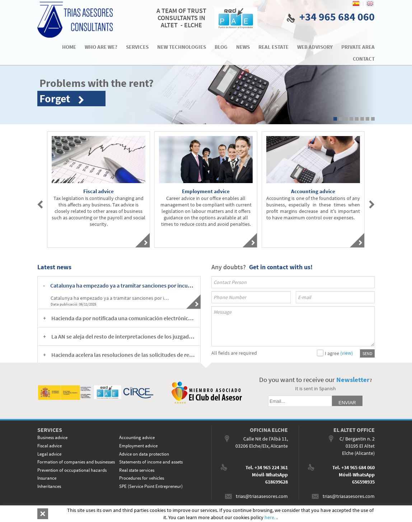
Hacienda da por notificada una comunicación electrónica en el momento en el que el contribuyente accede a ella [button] (123, 318)
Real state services (136, 470)
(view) (346, 353)
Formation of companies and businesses (76, 462)
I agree (332, 353)
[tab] (119, 285)
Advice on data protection (144, 454)
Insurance (46, 478)
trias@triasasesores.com (262, 496)
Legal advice (49, 454)
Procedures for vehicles (141, 478)
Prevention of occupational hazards (72, 470)
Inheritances (49, 486)
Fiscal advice (49, 446)
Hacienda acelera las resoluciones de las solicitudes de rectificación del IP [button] (123, 354)
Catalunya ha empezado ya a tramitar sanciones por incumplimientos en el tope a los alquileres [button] (122, 285)
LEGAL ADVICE (80, 513)
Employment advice (138, 446)
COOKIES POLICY (50, 513)
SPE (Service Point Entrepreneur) (151, 486)
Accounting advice (137, 437)
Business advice (52, 437)
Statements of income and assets (151, 462)
